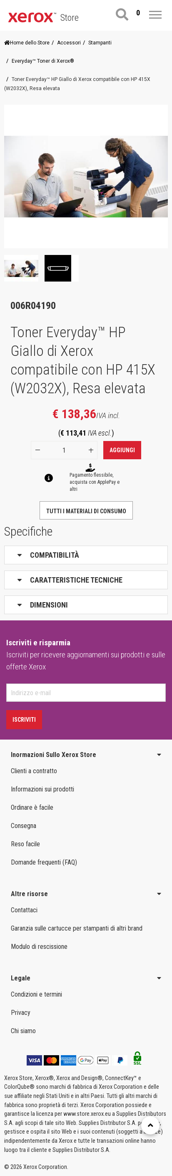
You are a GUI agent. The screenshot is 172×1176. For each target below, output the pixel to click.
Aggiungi (122, 450)
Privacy (20, 1013)
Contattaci (24, 910)
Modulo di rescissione (39, 947)
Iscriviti (24, 719)
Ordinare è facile (32, 807)
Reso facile (25, 844)
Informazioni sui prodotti (42, 789)
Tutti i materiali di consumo (86, 511)
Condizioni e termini (36, 994)
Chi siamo (23, 1031)
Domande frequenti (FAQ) (44, 862)
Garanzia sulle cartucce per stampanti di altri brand (76, 928)
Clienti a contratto (34, 771)
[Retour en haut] (150, 1125)
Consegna (23, 826)
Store (69, 17)
